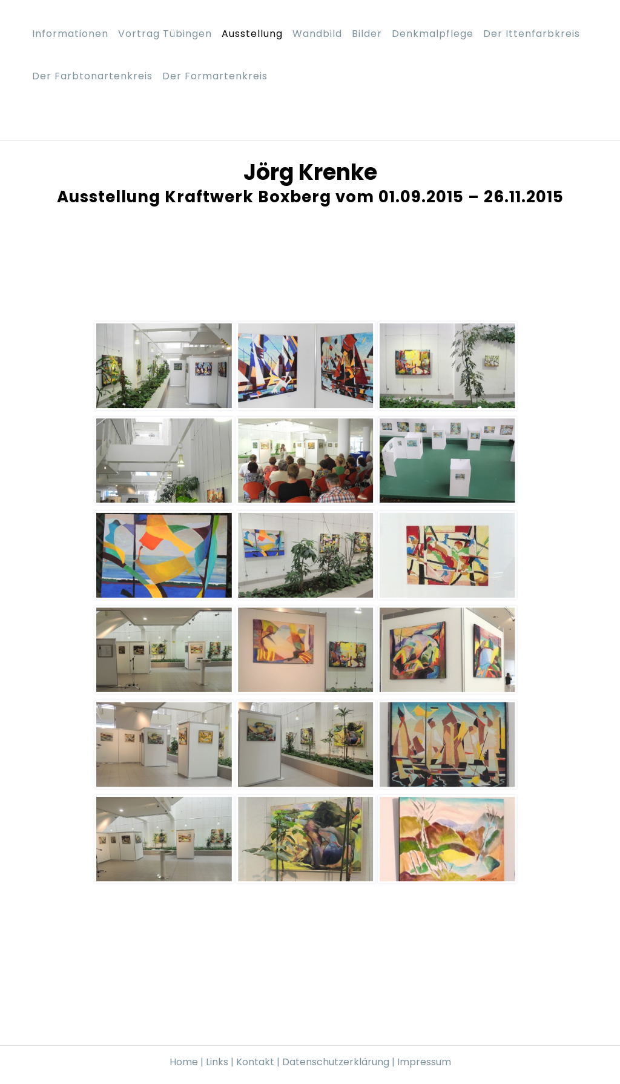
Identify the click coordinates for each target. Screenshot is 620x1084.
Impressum (424, 1062)
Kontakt (256, 1062)
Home (184, 1062)
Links (217, 1062)
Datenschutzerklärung (335, 1062)
